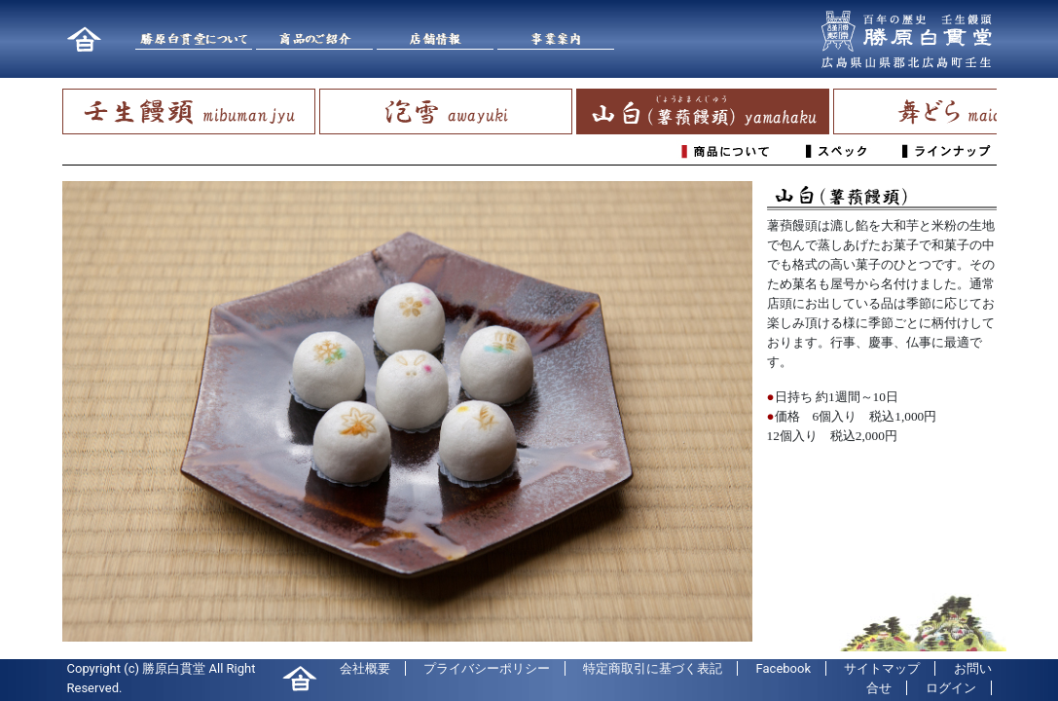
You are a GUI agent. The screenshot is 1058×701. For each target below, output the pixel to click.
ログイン (951, 688)
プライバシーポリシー (486, 668)
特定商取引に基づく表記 (652, 668)
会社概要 (365, 668)
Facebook (783, 668)
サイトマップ (882, 668)
